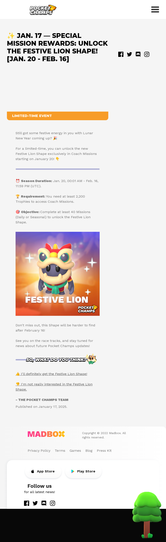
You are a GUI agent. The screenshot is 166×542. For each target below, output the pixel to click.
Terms (60, 451)
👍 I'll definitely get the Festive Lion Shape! (51, 374)
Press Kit (104, 451)
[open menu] (155, 9)
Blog (89, 451)
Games (75, 451)
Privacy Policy (39, 451)
